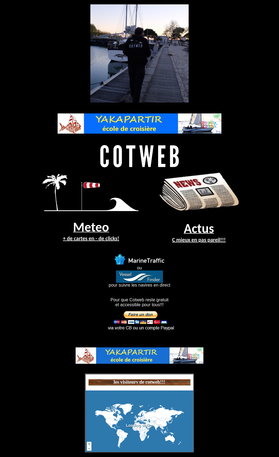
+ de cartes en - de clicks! (91, 238)
